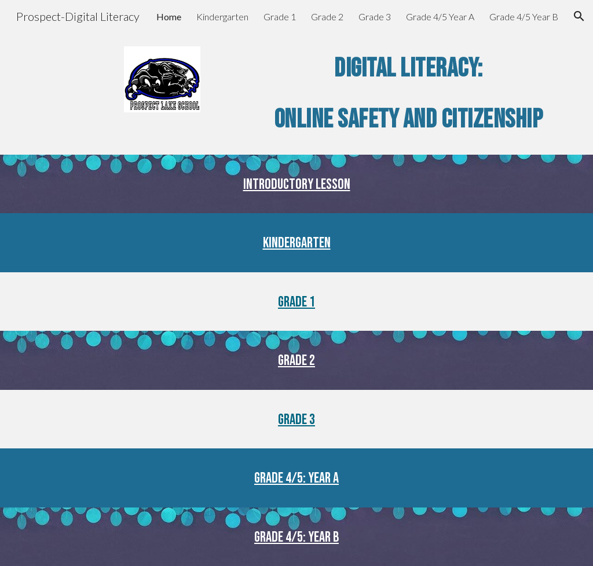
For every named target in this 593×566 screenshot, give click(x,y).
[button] (579, 16)
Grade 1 (296, 302)
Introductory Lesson (296, 184)
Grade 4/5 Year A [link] (440, 16)
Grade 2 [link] (327, 16)
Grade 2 (296, 361)
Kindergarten (297, 243)
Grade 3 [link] (374, 16)
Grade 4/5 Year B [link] (523, 16)
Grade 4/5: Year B (296, 537)
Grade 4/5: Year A (296, 478)
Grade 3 (296, 420)
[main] (408, 93)
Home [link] (168, 16)
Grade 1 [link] (279, 16)
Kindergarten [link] (222, 16)
